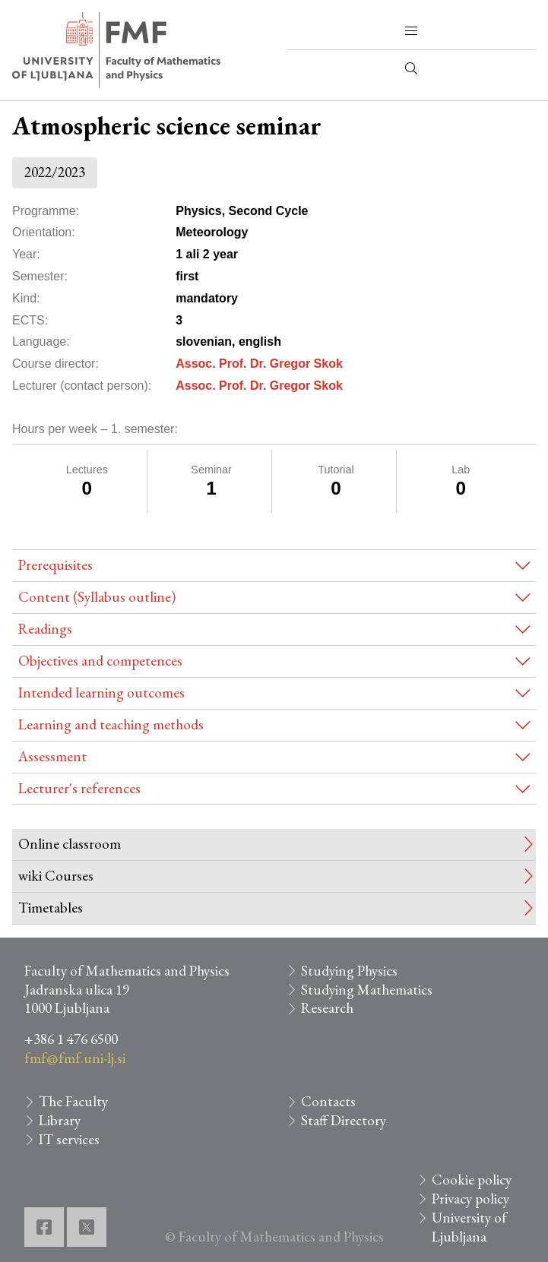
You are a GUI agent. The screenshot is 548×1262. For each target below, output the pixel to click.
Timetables (50, 907)
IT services (69, 1139)
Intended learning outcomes (101, 692)
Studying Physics (349, 970)
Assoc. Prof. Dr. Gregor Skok (259, 363)
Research (327, 1007)
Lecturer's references (79, 788)
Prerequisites (55, 564)
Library (60, 1120)
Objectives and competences (100, 660)
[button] (411, 31)
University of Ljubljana (469, 1227)
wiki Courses (55, 875)
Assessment (52, 756)
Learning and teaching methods (111, 724)
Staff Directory (343, 1120)
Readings (45, 628)
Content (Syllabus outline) (97, 596)
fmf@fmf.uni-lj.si (74, 1058)
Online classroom (69, 843)
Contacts (328, 1101)
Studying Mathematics (366, 989)
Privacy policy (470, 1198)
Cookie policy (472, 1179)
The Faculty (73, 1101)
